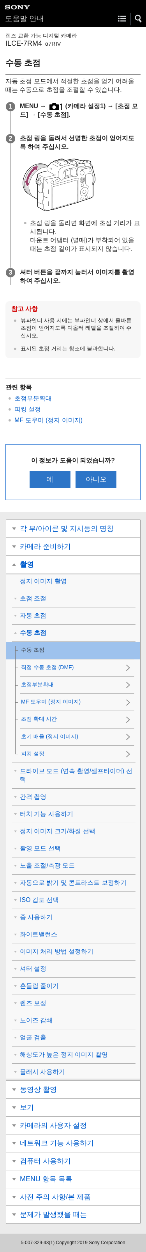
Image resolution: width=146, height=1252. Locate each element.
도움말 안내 (24, 18)
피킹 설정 (27, 409)
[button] (138, 18)
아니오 (96, 479)
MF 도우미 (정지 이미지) (48, 420)
